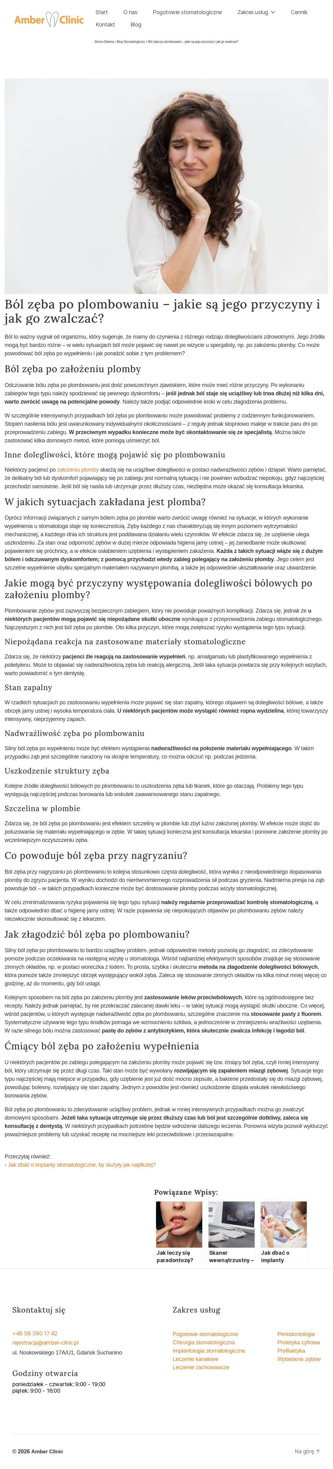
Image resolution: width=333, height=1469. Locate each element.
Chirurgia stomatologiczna (204, 1342)
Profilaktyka (291, 1351)
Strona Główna (104, 41)
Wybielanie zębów (299, 1359)
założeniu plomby (78, 470)
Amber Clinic (47, 1451)
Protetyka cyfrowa (298, 1342)
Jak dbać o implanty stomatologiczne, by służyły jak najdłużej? (82, 1165)
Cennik (299, 12)
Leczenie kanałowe (196, 1359)
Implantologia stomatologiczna (209, 1351)
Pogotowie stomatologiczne (187, 12)
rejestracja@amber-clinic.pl (45, 1342)
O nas (130, 12)
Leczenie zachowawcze (201, 1367)
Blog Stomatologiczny (131, 41)
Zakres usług (256, 12)
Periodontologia (295, 1334)
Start (102, 12)
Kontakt (105, 24)
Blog (136, 24)
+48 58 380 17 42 (35, 1333)
